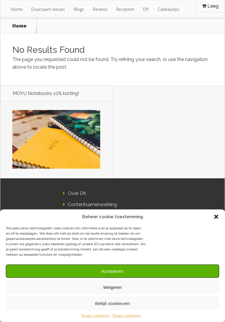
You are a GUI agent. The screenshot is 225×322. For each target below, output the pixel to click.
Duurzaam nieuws (48, 9)
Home (17, 9)
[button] (216, 217)
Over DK (77, 193)
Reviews (100, 9)
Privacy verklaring (95, 315)
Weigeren (112, 287)
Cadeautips (168, 9)
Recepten (125, 9)
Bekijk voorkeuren (112, 303)
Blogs (79, 9)
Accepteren (112, 271)
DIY (146, 9)
